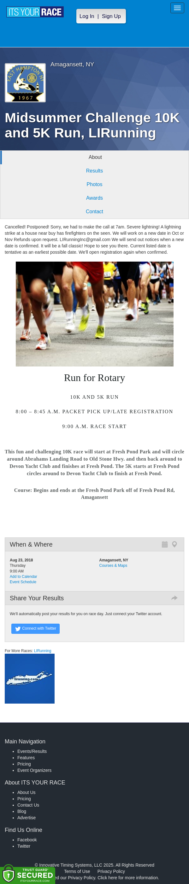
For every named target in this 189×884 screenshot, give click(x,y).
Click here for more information (127, 877)
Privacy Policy (111, 871)
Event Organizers (34, 770)
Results (94, 170)
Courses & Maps (113, 565)
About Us (26, 792)
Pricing (24, 763)
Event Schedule (23, 582)
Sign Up (111, 16)
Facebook (27, 839)
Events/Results (32, 751)
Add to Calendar (23, 576)
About (95, 157)
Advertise (26, 817)
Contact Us (28, 805)
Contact (94, 211)
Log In (87, 16)
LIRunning (42, 651)
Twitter (23, 846)
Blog (21, 811)
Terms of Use (77, 871)
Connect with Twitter (35, 629)
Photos (95, 184)
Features (26, 757)
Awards (94, 198)
